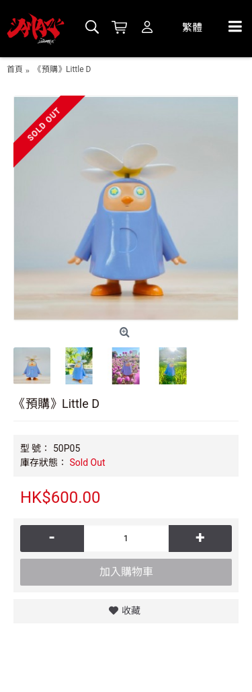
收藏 (131, 610)
